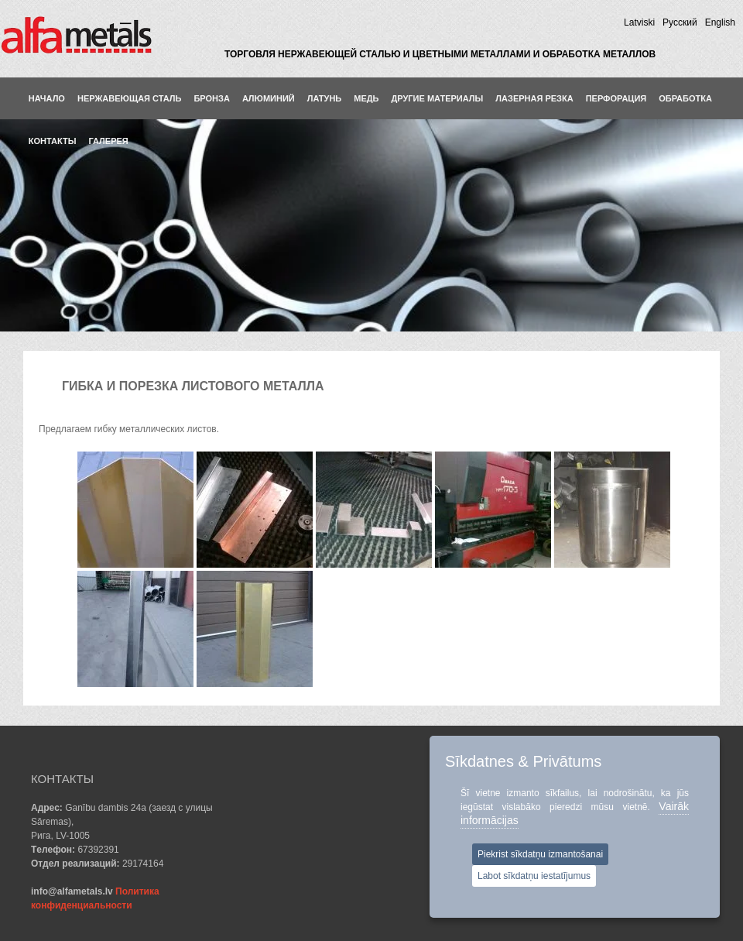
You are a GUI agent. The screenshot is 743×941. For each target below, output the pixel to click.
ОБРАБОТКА (685, 98)
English (720, 22)
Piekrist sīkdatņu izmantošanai (540, 854)
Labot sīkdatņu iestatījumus (534, 876)
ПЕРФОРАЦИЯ (616, 98)
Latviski (639, 22)
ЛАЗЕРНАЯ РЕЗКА (534, 98)
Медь (366, 98)
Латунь (324, 98)
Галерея (108, 141)
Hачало (47, 98)
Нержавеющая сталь (129, 98)
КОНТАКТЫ (53, 141)
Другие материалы (438, 98)
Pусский (680, 22)
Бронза (211, 98)
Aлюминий (268, 98)
